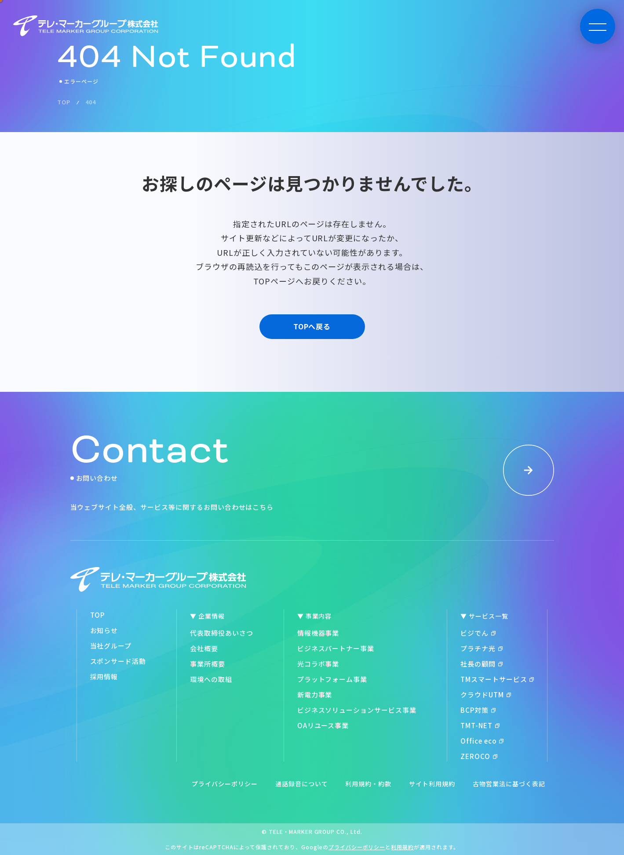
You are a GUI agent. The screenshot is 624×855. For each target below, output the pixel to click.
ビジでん (478, 633)
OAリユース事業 (323, 725)
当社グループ (111, 645)
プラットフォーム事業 (332, 679)
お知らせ (104, 630)
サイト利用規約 (432, 783)
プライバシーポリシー (225, 783)
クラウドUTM (485, 694)
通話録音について (301, 783)
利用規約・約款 (368, 783)
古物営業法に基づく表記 (509, 783)
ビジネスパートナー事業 (336, 648)
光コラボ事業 (318, 663)
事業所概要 (207, 663)
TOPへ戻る (312, 326)
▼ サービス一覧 (484, 616)
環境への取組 (211, 679)
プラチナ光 (481, 648)
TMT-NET (480, 725)
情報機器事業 (318, 633)
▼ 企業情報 (207, 616)
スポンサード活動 (118, 661)
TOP (97, 615)
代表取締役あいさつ (221, 633)
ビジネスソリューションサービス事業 (356, 710)
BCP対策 (478, 710)
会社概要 (204, 648)
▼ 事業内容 (314, 616)
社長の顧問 (481, 663)
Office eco (482, 740)
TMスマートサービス (497, 679)
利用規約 (402, 847)
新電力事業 (314, 694)
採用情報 (104, 676)
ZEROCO (478, 756)
